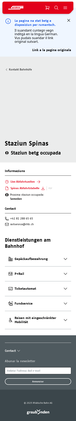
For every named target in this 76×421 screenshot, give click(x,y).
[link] (38, 412)
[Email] (38, 370)
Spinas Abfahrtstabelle (25, 188)
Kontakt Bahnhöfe (18, 69)
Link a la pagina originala (51, 50)
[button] (68, 20)
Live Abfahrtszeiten (23, 182)
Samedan (16, 199)
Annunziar (38, 381)
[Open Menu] (65, 7)
